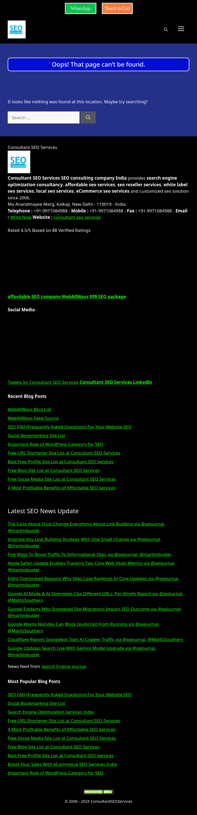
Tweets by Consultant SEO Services (43, 382)
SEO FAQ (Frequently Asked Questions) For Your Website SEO (70, 427)
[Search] (88, 117)
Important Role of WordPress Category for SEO (55, 444)
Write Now (20, 217)
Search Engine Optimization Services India (51, 712)
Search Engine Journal (63, 666)
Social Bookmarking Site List (36, 435)
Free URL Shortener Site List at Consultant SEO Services (64, 453)
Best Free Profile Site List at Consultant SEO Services (61, 462)
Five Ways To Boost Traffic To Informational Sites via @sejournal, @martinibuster (90, 554)
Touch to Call (117, 8)
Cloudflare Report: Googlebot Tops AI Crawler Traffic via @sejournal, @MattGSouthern (95, 639)
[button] (166, 29)
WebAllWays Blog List (29, 409)
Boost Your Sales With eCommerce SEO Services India (62, 764)
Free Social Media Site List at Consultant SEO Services (62, 479)
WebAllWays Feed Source (33, 418)
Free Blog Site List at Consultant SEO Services (54, 470)
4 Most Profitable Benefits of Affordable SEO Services (61, 488)
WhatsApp (81, 8)
